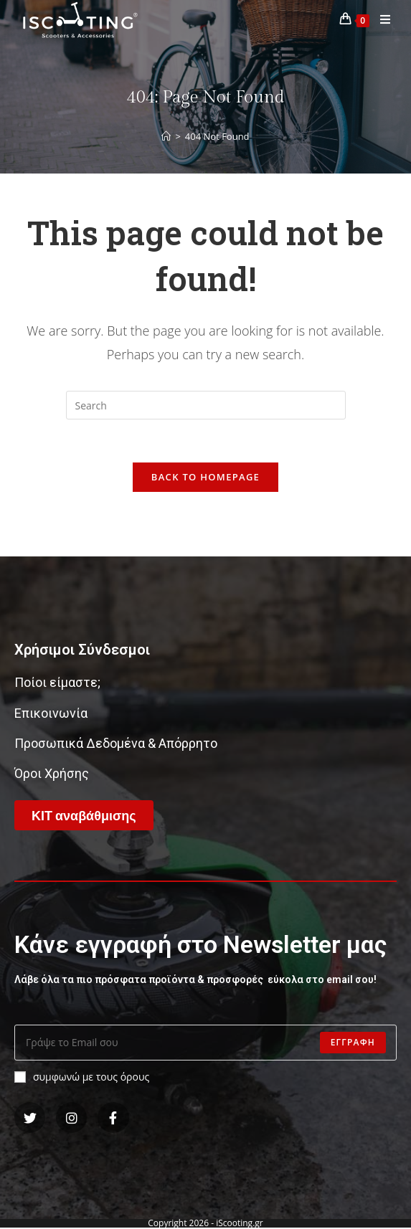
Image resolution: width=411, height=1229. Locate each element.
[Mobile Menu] (380, 19)
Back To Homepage (205, 476)
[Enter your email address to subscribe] (205, 1042)
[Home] (166, 136)
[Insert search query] (206, 405)
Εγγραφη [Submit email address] (353, 1042)
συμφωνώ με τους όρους (81, 1076)
